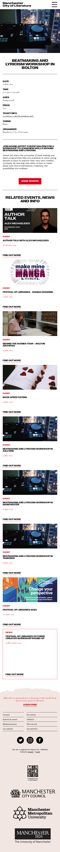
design (31, 752)
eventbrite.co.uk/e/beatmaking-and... (18, 116)
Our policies (8, 729)
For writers (31, 715)
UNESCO (30, 719)
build (38, 752)
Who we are (32, 724)
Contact (6, 715)
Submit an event (10, 719)
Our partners (32, 729)
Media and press (10, 724)
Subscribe (30, 704)
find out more (12, 255)
